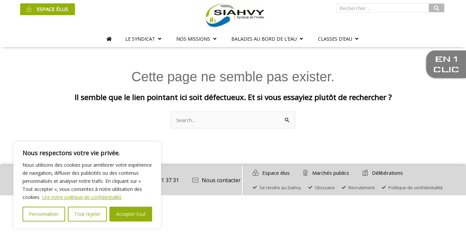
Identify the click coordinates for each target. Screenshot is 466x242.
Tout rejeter (87, 214)
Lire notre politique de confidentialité (82, 197)
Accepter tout (131, 214)
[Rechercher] (436, 8)
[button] (144, 39)
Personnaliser (43, 214)
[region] (87, 185)
